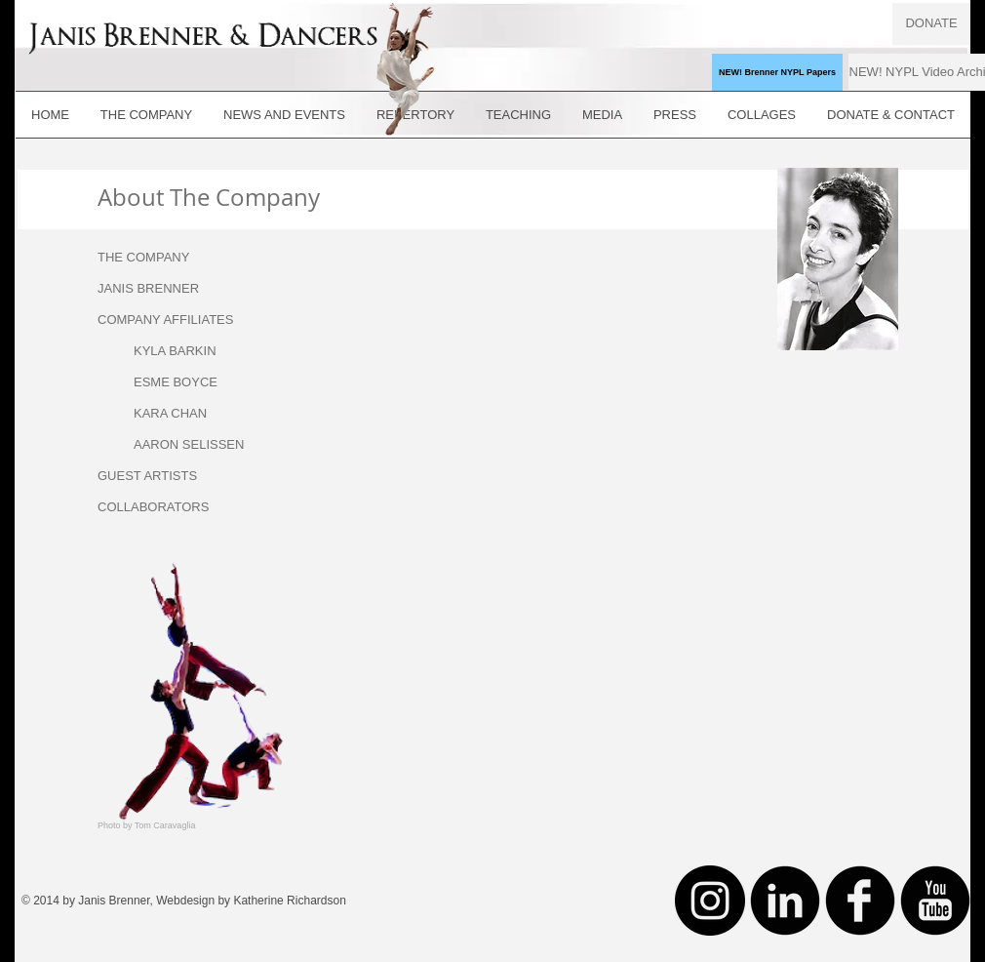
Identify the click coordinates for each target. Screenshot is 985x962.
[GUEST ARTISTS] (161, 476)
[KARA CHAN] (197, 413)
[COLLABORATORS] (161, 507)
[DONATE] (931, 24)
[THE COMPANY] (161, 257)
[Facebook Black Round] (860, 900)
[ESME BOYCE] (197, 382)
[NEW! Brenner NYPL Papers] (777, 72)
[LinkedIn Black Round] (785, 900)
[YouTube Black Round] (935, 900)
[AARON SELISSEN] (197, 445)
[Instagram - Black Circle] (710, 900)
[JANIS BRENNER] (161, 288)
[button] (161, 320)
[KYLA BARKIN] (197, 351)
